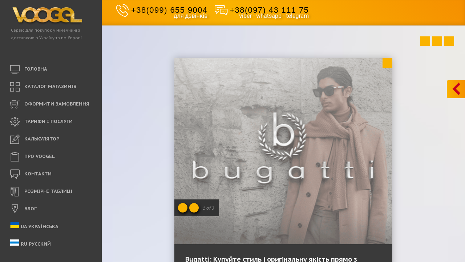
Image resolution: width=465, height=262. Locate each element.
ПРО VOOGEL (32, 157)
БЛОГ (23, 209)
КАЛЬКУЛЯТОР (34, 139)
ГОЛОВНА (28, 69)
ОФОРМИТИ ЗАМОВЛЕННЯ (49, 104)
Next (449, 41)
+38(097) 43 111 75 (269, 10)
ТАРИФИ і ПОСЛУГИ (41, 122)
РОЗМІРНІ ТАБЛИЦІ (41, 191)
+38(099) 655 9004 (169, 10)
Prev (425, 41)
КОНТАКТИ (31, 174)
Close (387, 63)
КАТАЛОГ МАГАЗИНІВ (43, 87)
